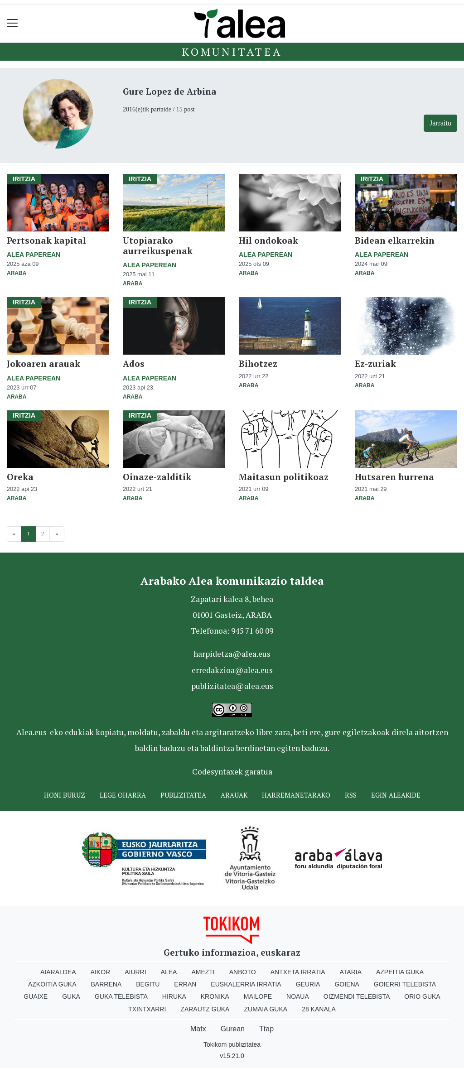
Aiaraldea (58, 972)
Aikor (101, 972)
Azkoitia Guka (52, 984)
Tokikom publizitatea (232, 1044)
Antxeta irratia (298, 972)
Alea (169, 972)
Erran (185, 984)
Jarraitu (440, 123)
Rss (351, 795)
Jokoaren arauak (43, 363)
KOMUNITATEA (232, 51)
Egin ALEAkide (395, 795)
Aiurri (135, 972)
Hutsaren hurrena (394, 476)
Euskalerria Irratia (246, 984)
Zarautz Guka (204, 1009)
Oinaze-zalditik (157, 476)
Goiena (346, 984)
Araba (16, 273)
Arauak (234, 795)
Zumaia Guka (265, 1009)
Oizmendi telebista (357, 996)
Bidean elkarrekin (395, 240)
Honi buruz (64, 795)
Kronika (215, 996)
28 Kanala (319, 1009)
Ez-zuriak (375, 363)
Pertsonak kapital (46, 240)
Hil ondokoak (268, 240)
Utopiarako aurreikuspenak (158, 245)
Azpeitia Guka (400, 972)
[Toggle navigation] (12, 23)
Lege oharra (123, 795)
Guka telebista (121, 996)
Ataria (350, 972)
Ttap (266, 1029)
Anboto (242, 972)
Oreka (20, 476)
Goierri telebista (405, 984)
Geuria (308, 984)
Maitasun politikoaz (284, 476)
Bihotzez (258, 363)
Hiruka (174, 996)
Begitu (148, 984)
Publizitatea (183, 795)
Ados (134, 363)
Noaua (297, 996)
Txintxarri (147, 1009)
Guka (71, 996)
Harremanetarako (296, 795)
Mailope (258, 996)
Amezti (202, 972)
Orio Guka (422, 996)
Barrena (106, 984)
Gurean (233, 1029)
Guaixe (36, 996)
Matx (198, 1029)
